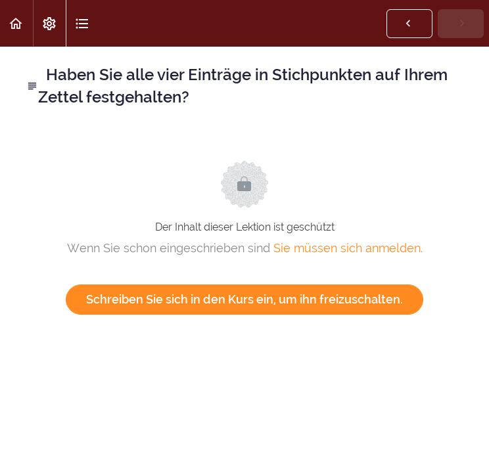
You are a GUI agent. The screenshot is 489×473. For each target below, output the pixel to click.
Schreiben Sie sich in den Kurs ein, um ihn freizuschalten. (244, 299)
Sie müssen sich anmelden (347, 248)
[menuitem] (49, 23)
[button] (16, 23)
